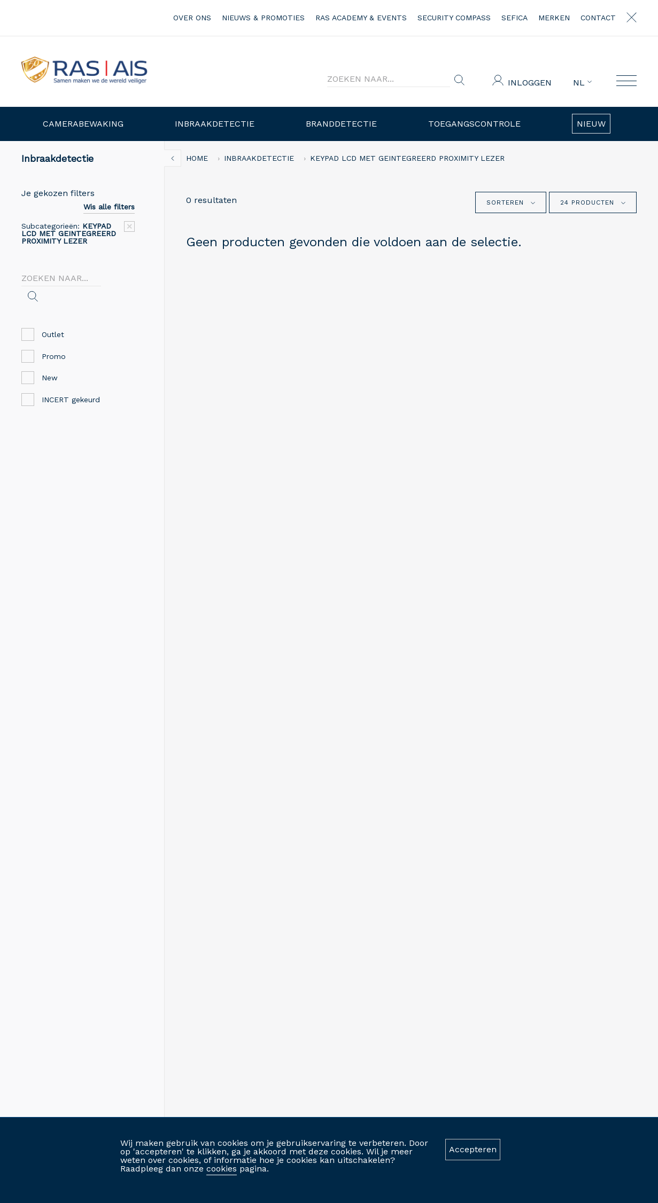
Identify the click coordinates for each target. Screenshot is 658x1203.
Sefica (514, 17)
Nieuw (591, 124)
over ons (192, 17)
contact (598, 17)
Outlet (45, 334)
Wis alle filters (109, 206)
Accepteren (473, 1149)
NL (582, 83)
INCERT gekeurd (63, 399)
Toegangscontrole (474, 124)
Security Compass (454, 17)
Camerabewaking (83, 124)
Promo (46, 356)
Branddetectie (341, 124)
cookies (221, 1168)
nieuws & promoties (263, 17)
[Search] (388, 79)
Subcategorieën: (68, 233)
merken (554, 17)
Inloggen (530, 82)
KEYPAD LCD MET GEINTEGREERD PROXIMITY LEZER (407, 158)
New (42, 378)
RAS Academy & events (361, 17)
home (197, 158)
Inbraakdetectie (214, 124)
